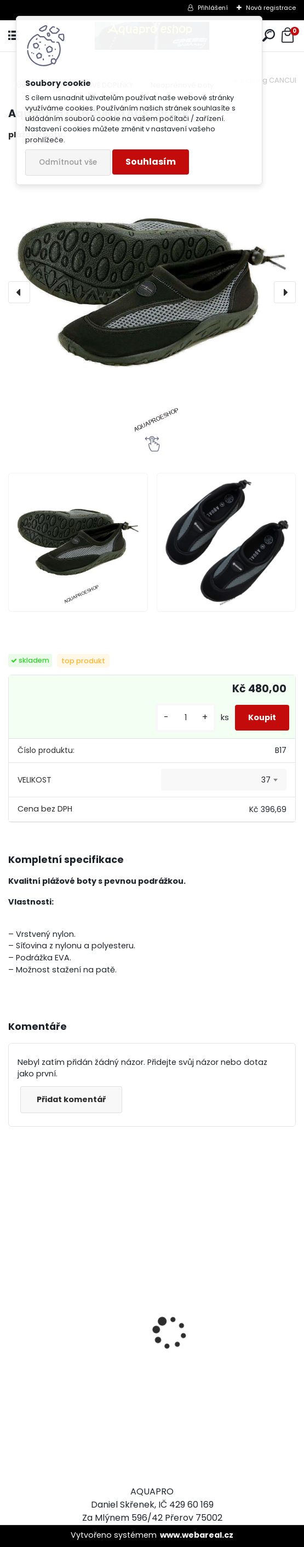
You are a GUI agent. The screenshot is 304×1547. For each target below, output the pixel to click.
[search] (268, 36)
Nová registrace (271, 7)
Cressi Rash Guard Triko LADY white (67, 1393)
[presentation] (19, 292)
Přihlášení (213, 7)
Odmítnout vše (68, 162)
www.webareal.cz (196, 1534)
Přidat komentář (71, 1099)
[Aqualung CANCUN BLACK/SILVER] (152, 292)
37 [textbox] (266, 779)
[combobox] (223, 780)
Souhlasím (150, 161)
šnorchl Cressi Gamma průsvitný (213, 1414)
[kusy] (186, 717)
